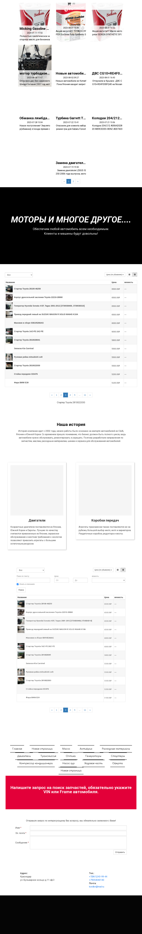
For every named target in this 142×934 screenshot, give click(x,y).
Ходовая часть (93, 763)
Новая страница (42, 749)
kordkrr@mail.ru (96, 886)
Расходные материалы (116, 749)
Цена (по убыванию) (115, 275)
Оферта (117, 763)
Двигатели (24, 756)
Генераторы (93, 756)
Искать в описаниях (26, 584)
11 (85, 395)
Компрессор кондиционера (36, 763)
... (79, 395)
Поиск (21, 590)
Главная (17, 749)
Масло (66, 749)
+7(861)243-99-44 (98, 876)
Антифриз (86, 749)
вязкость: (95, 576)
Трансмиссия (48, 756)
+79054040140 (96, 880)
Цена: (56, 576)
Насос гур (68, 763)
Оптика (71, 756)
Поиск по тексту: (23, 576)
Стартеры (118, 756)
